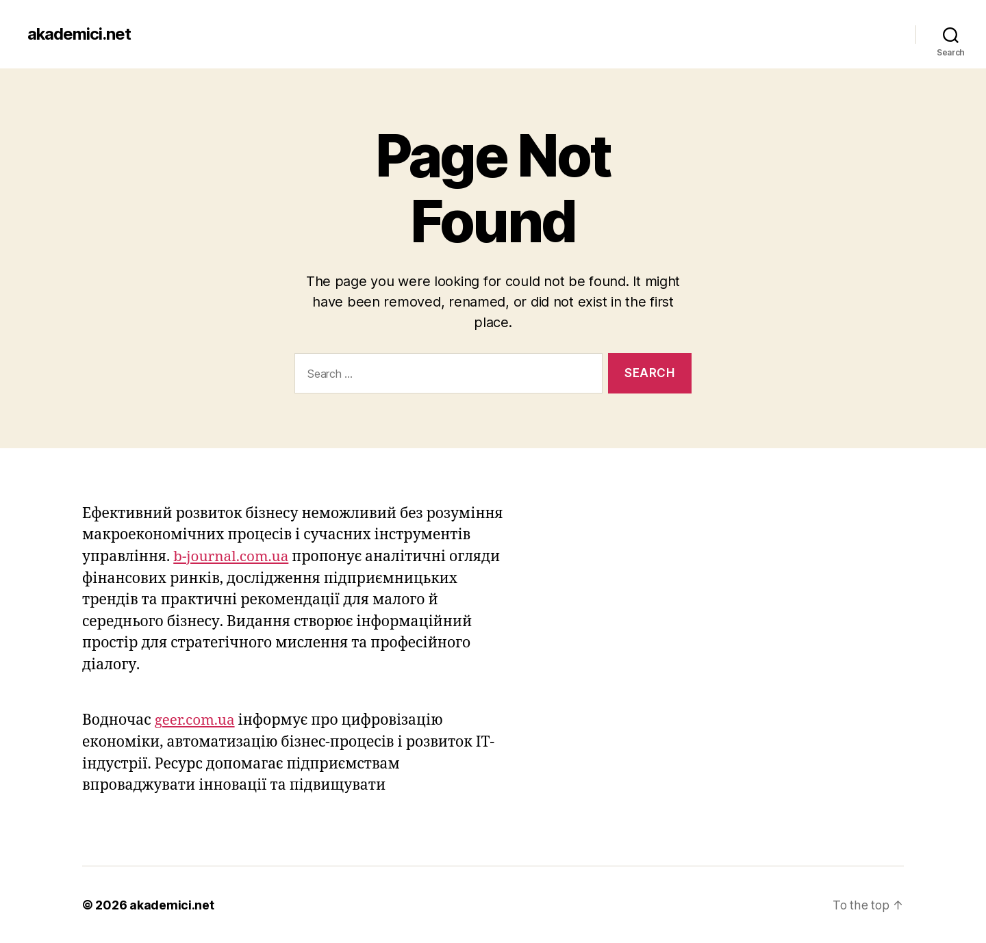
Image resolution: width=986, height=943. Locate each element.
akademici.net (79, 34)
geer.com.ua (195, 720)
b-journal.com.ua (231, 556)
